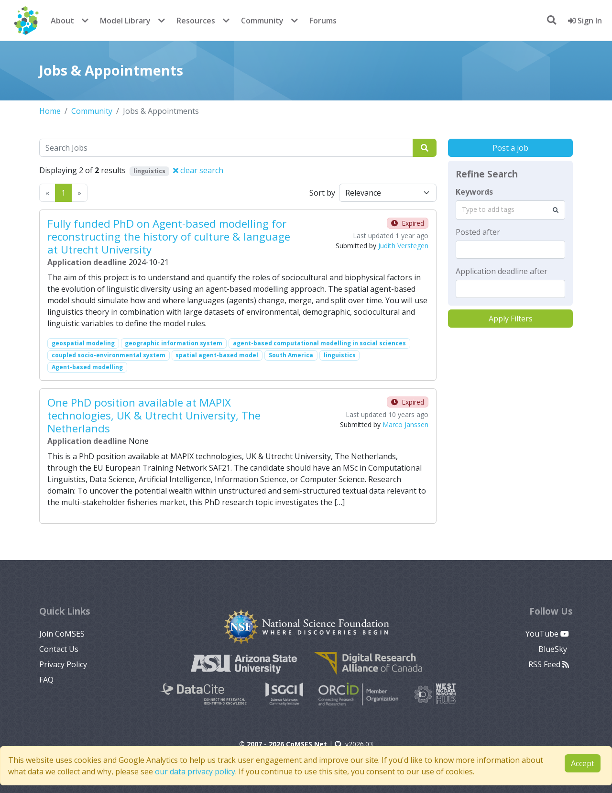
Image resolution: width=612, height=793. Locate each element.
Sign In (585, 20)
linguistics (340, 355)
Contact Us (58, 649)
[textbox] (510, 250)
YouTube (547, 633)
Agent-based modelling (87, 367)
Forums (323, 20)
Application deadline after (501, 271)
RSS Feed (548, 664)
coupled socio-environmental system (108, 355)
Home (50, 111)
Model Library (125, 20)
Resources (195, 20)
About (62, 20)
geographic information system (173, 343)
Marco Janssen (405, 424)
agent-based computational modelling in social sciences (319, 343)
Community (262, 20)
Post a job (510, 148)
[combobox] (510, 210)
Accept (582, 763)
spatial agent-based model (216, 355)
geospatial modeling (83, 343)
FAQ (46, 679)
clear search (198, 170)
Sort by (322, 192)
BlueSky (553, 649)
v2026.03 (354, 744)
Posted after (478, 232)
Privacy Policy (63, 664)
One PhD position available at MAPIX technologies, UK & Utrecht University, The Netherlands (154, 415)
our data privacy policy (195, 771)
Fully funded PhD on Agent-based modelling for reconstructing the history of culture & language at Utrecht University (168, 236)
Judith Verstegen (403, 245)
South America (291, 355)
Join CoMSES (62, 633)
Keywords (474, 192)
